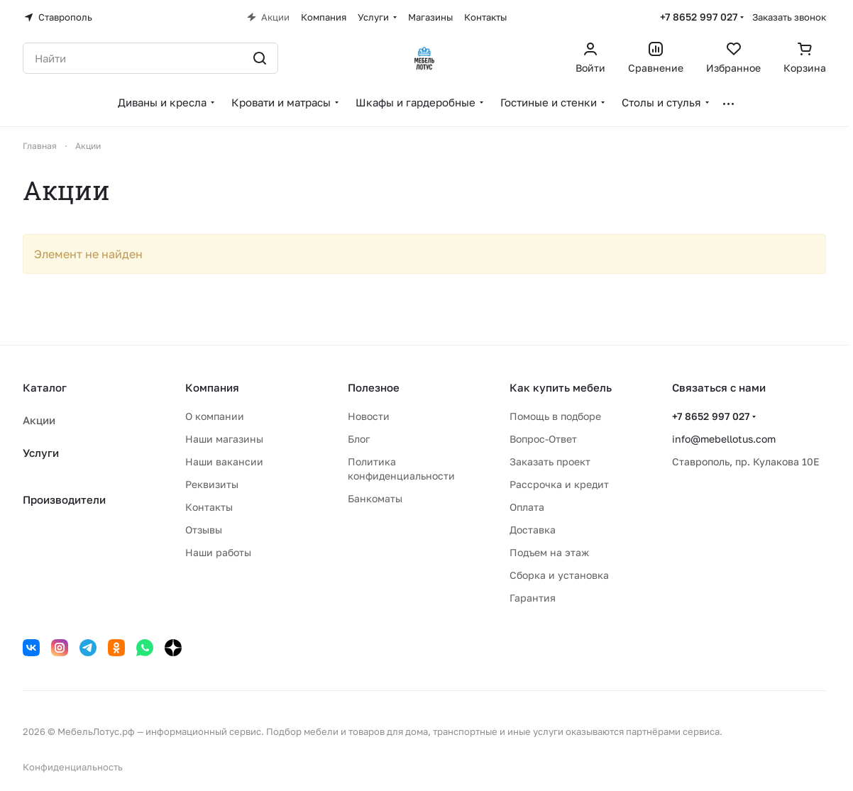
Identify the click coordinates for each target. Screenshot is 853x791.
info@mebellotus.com (724, 439)
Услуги (41, 452)
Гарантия (533, 598)
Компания (212, 387)
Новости (369, 416)
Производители (64, 499)
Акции (39, 420)
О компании (214, 416)
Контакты (209, 507)
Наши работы (218, 552)
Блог (359, 439)
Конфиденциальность (73, 767)
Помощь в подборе (555, 416)
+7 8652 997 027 (698, 17)
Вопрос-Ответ (543, 439)
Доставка (533, 530)
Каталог (45, 387)
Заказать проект (550, 461)
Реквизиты (211, 484)
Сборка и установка (559, 575)
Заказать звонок (789, 17)
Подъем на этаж (549, 552)
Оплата (527, 507)
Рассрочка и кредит (559, 484)
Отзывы (203, 530)
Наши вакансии (224, 461)
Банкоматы (375, 498)
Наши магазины (224, 439)
